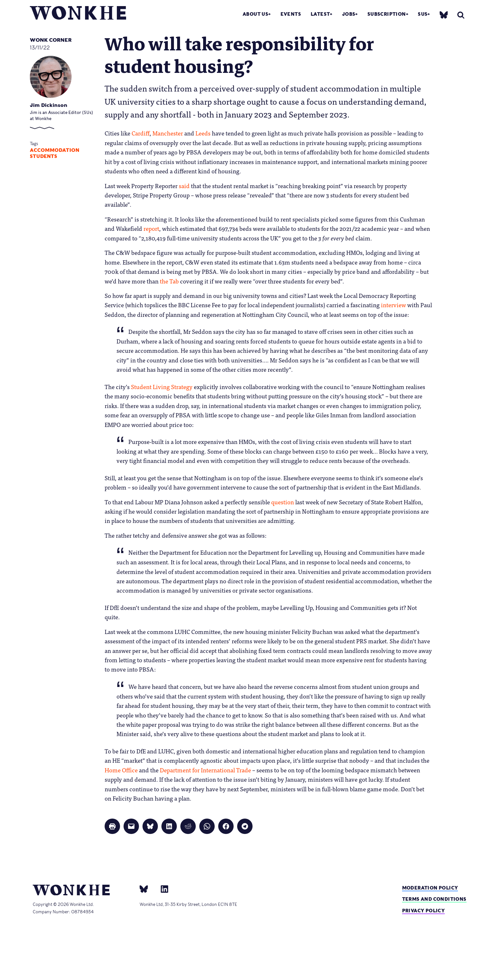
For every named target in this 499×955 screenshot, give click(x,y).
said (184, 185)
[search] (460, 15)
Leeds (203, 133)
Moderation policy (430, 887)
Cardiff (141, 133)
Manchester (167, 133)
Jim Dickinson (48, 105)
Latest (320, 14)
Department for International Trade (205, 770)
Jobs (349, 14)
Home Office (121, 770)
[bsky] (444, 14)
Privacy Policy (423, 910)
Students (43, 156)
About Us (255, 14)
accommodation (54, 150)
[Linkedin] (162, 889)
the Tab (169, 281)
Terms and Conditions (434, 899)
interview (393, 304)
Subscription (386, 14)
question (282, 502)
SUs (422, 14)
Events (290, 14)
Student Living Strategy (162, 386)
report (151, 228)
